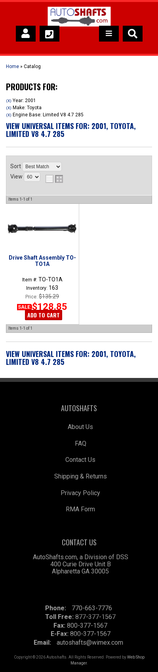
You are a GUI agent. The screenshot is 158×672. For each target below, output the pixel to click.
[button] (133, 34)
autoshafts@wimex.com (90, 642)
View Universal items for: (71, 130)
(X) (8, 101)
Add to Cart (43, 315)
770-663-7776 (92, 608)
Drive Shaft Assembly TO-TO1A (42, 260)
